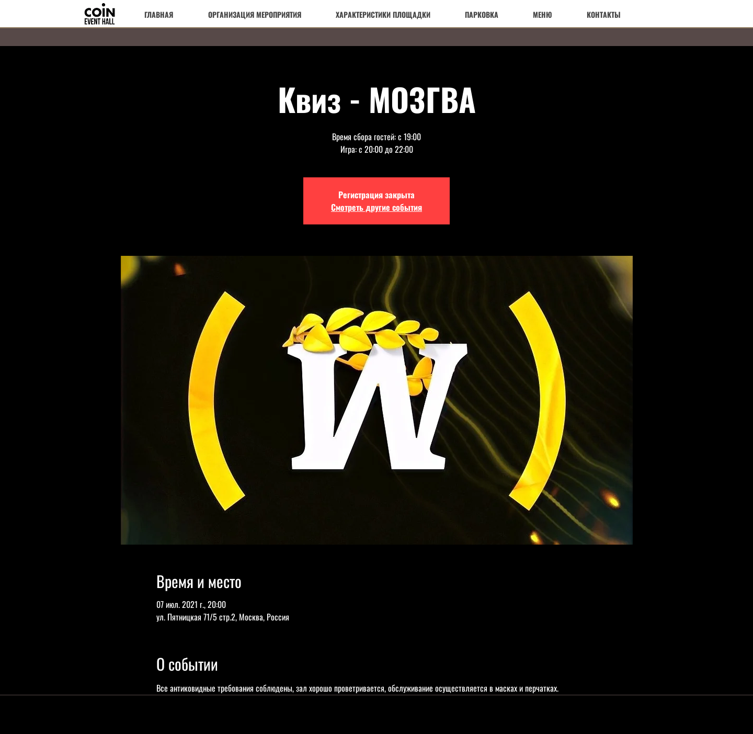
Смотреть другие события (376, 207)
